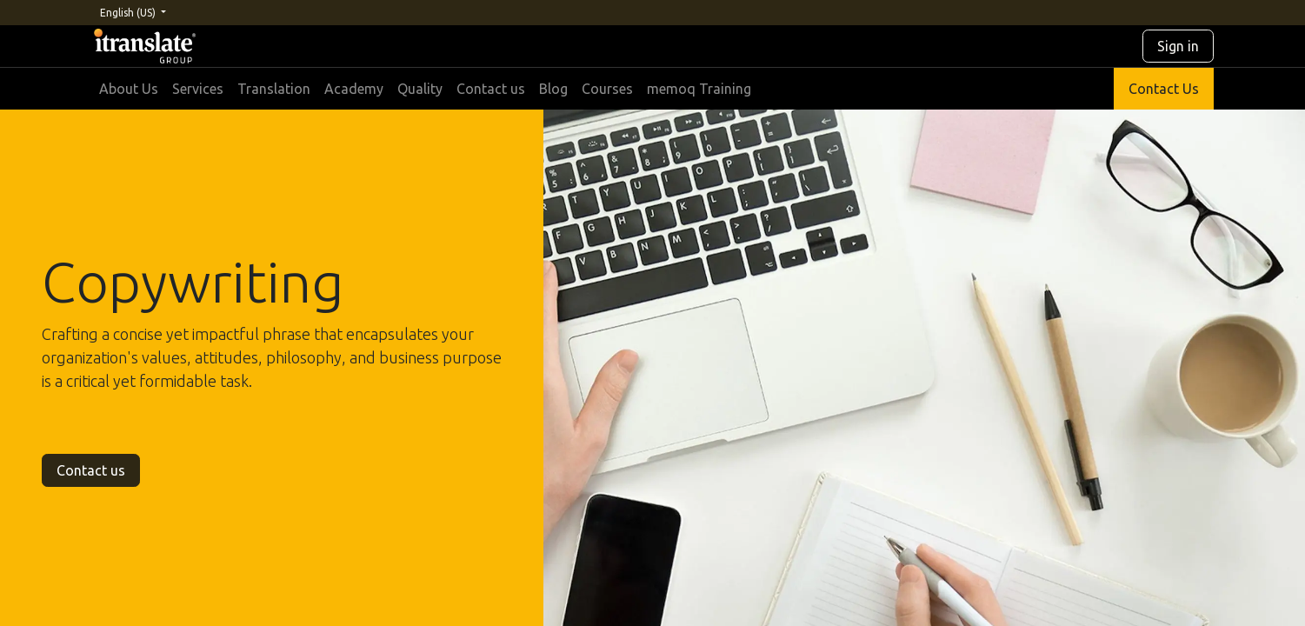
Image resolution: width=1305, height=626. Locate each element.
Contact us (91, 470)
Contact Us (1164, 89)
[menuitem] (128, 88)
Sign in (1178, 46)
